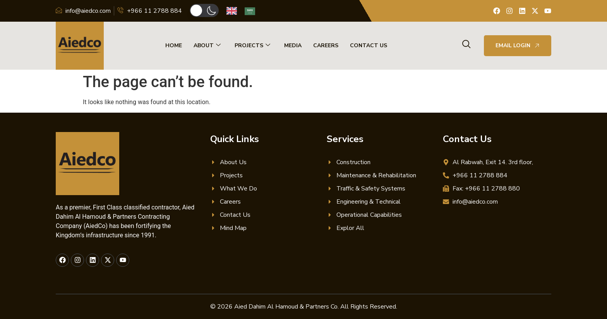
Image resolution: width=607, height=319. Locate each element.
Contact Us (368, 45)
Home (173, 45)
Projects (252, 45)
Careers (325, 45)
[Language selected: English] (244, 11)
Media (293, 45)
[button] (204, 10)
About (207, 45)
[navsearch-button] (466, 45)
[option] (252, 11)
